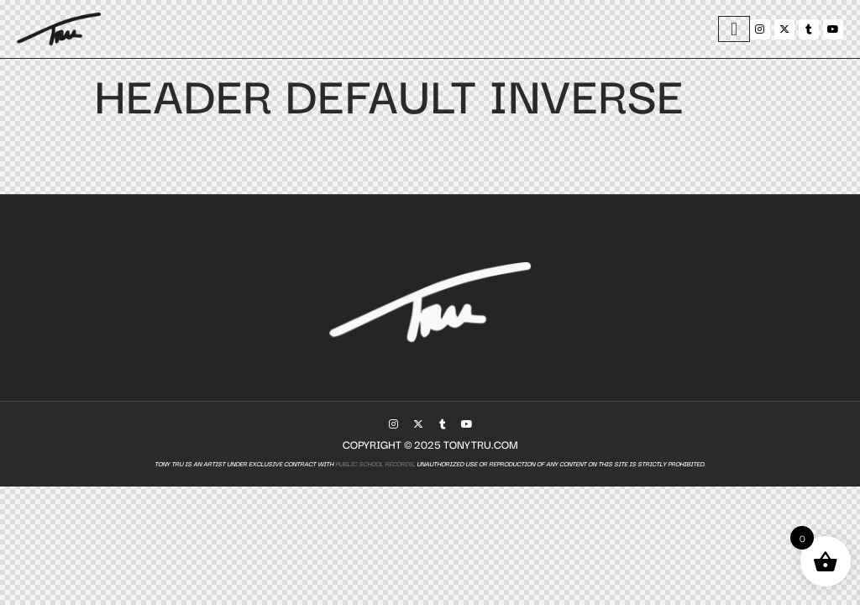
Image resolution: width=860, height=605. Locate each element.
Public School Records (373, 463)
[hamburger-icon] (734, 29)
